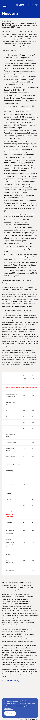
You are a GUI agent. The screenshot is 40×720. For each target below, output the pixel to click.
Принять (10, 713)
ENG (31, 5)
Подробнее (8, 708)
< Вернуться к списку (10, 680)
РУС (27, 5)
